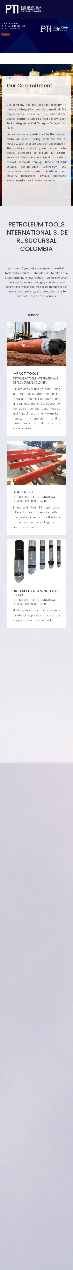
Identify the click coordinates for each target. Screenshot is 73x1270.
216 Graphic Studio (28, 1257)
